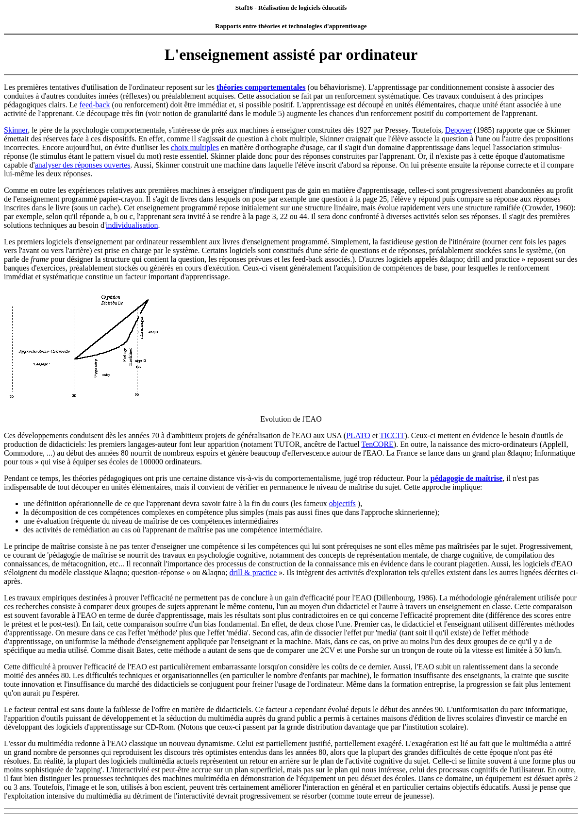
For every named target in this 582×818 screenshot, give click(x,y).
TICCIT (392, 435)
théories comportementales (261, 87)
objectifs (342, 503)
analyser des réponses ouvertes (83, 165)
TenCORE (377, 444)
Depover (458, 130)
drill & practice (253, 572)
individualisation (132, 225)
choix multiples (195, 147)
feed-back (95, 105)
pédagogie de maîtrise (466, 478)
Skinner (16, 130)
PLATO (358, 435)
